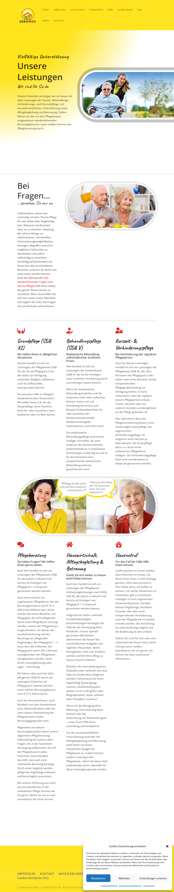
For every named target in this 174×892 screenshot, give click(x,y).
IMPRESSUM (26, 874)
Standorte (96, 9)
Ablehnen (124, 878)
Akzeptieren (98, 878)
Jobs (110, 9)
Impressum (148, 885)
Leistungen (77, 9)
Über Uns (60, 9)
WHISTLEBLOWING (72, 874)
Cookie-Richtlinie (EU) (33, 878)
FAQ (139, 9)
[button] (167, 846)
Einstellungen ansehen (153, 878)
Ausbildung (125, 9)
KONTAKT (47, 874)
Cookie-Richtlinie (109, 885)
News (45, 20)
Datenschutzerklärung (130, 885)
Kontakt (59, 20)
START (45, 9)
